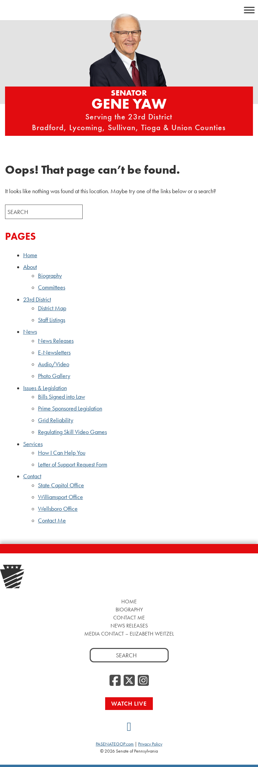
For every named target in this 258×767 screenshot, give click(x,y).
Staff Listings (51, 320)
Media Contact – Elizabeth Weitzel (129, 633)
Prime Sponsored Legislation (70, 408)
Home (30, 255)
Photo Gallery (54, 376)
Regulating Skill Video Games (72, 432)
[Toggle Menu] (249, 10)
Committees (51, 287)
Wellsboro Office (58, 508)
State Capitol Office (61, 485)
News (30, 331)
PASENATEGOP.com (115, 744)
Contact (32, 476)
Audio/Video (53, 364)
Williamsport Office (60, 497)
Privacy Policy (150, 744)
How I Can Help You (61, 452)
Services (33, 444)
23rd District (37, 299)
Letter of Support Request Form (72, 464)
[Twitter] (129, 681)
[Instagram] (143, 681)
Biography (50, 275)
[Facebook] (115, 681)
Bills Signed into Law (61, 396)
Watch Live (129, 703)
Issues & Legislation (45, 388)
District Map (52, 308)
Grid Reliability (55, 420)
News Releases (56, 340)
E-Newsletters (54, 352)
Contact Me (52, 520)
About (30, 267)
